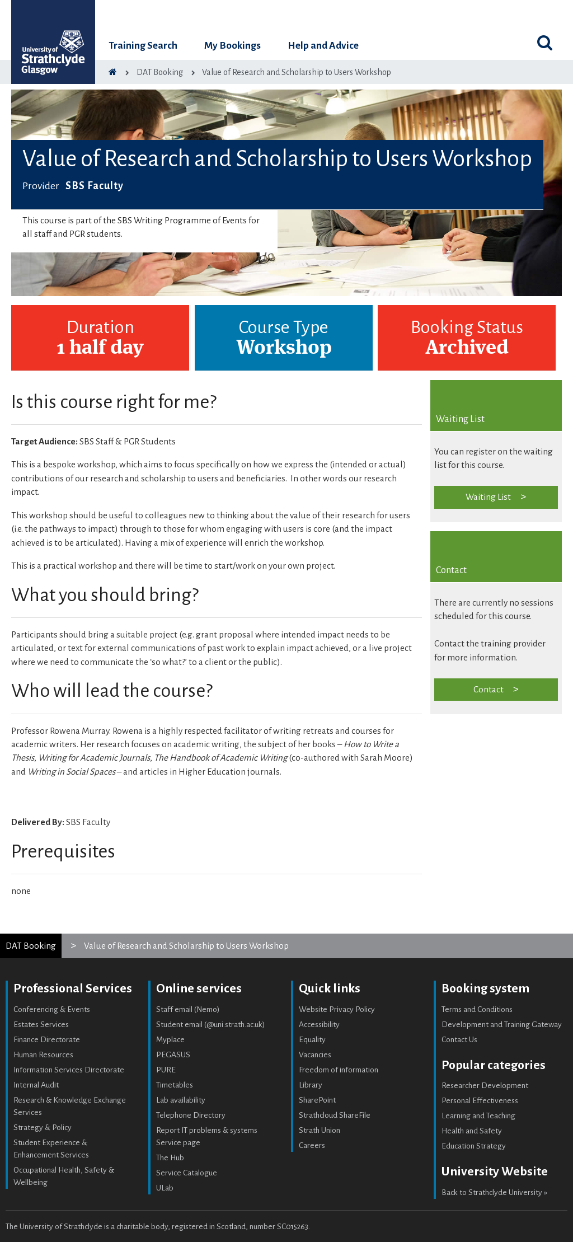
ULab (164, 1188)
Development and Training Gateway (502, 1024)
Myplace (170, 1039)
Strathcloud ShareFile (334, 1115)
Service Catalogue (186, 1173)
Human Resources (43, 1055)
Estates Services (41, 1024)
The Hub (170, 1158)
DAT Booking (31, 945)
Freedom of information (338, 1070)
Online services (199, 988)
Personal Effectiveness (480, 1100)
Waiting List (488, 497)
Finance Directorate (46, 1039)
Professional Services (72, 988)
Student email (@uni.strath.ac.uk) (210, 1024)
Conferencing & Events (51, 1009)
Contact (488, 689)
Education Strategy (474, 1146)
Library (310, 1085)
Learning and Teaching (478, 1116)
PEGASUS (173, 1055)
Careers (312, 1145)
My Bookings (232, 45)
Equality (312, 1039)
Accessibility (319, 1024)
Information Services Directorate (68, 1070)
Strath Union (319, 1130)
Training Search (143, 45)
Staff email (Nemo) (188, 1009)
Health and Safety (472, 1131)
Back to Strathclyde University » (494, 1192)
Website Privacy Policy (337, 1009)
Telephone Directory (191, 1115)
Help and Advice (323, 45)
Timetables (174, 1085)
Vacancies (315, 1055)
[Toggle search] (545, 42)
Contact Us (459, 1039)
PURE (166, 1070)
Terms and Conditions (477, 1009)
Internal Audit (36, 1085)
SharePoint (317, 1100)
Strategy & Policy (42, 1127)
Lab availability (180, 1100)
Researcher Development (485, 1085)
